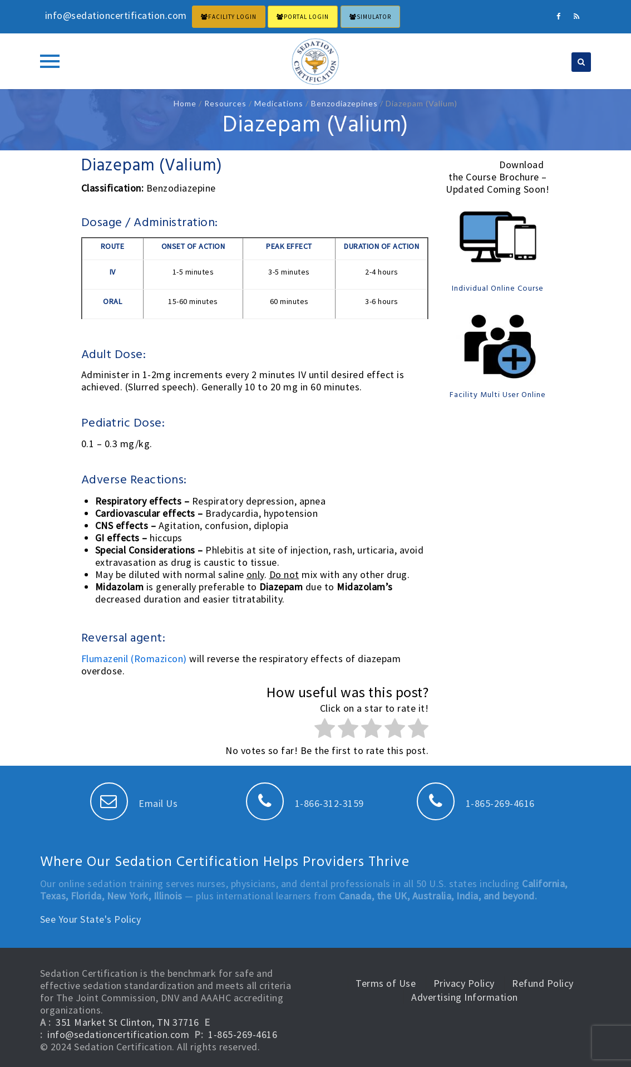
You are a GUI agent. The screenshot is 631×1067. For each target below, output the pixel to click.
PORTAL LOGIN (303, 17)
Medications (278, 103)
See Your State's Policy (90, 919)
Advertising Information (464, 997)
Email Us (134, 803)
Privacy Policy (464, 983)
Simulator (370, 17)
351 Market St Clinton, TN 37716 (127, 1022)
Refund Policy (543, 983)
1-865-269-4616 (476, 803)
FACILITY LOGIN (229, 17)
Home (185, 103)
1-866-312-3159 (305, 803)
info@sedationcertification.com (118, 1034)
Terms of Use (386, 983)
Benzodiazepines (344, 103)
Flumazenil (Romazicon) (135, 658)
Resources (225, 103)
